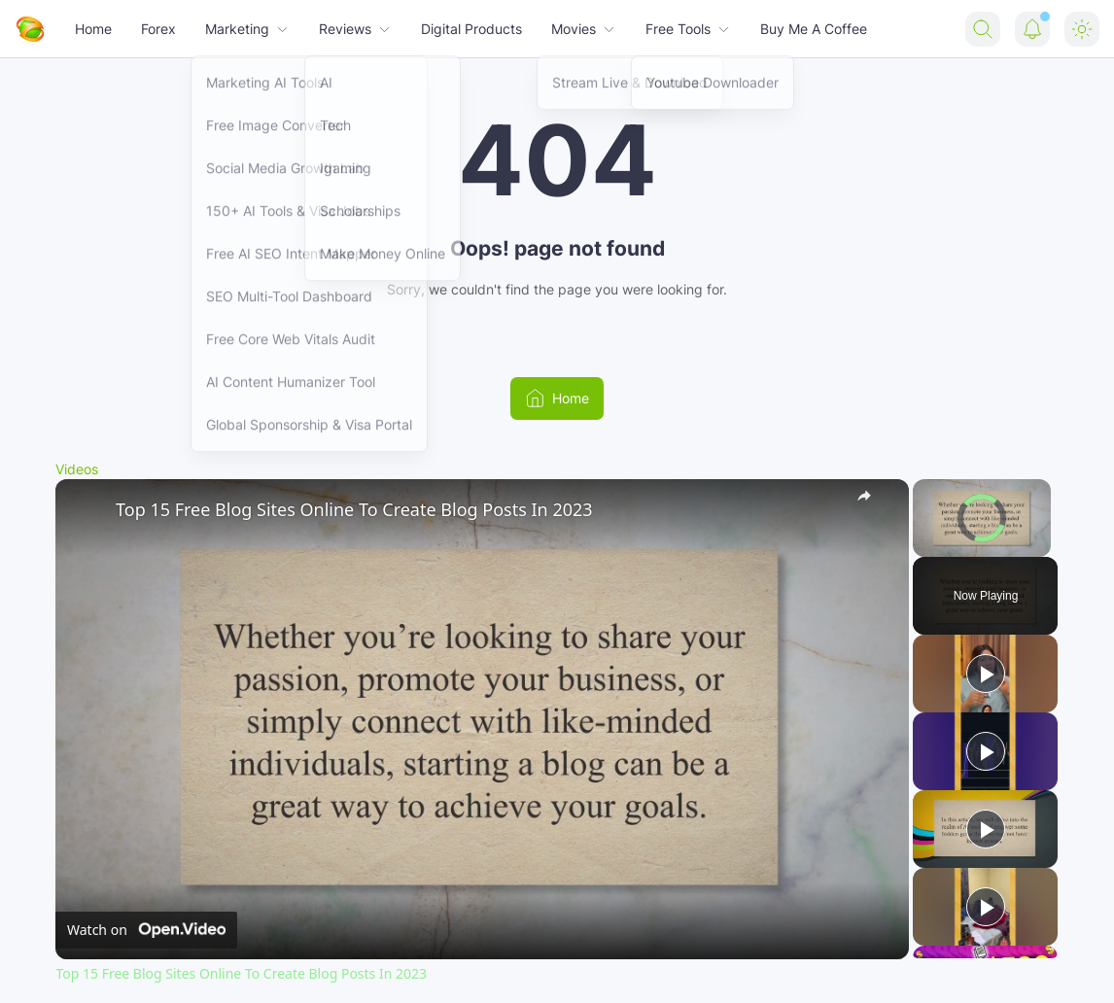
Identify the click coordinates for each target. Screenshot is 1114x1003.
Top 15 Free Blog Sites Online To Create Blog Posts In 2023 (354, 509)
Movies (583, 28)
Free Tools (688, 28)
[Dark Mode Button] (1081, 29)
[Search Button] (982, 29)
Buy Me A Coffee (813, 28)
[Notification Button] (1032, 29)
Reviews (355, 28)
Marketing (247, 28)
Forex (158, 28)
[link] (86, 510)
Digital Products (471, 28)
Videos (76, 469)
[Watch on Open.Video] (146, 929)
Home (93, 28)
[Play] (985, 673)
